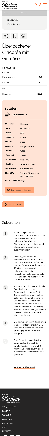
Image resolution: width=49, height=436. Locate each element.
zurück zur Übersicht (24, 367)
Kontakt (6, 411)
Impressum (7, 419)
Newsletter (8, 431)
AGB (4, 427)
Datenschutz (8, 423)
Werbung (6, 415)
